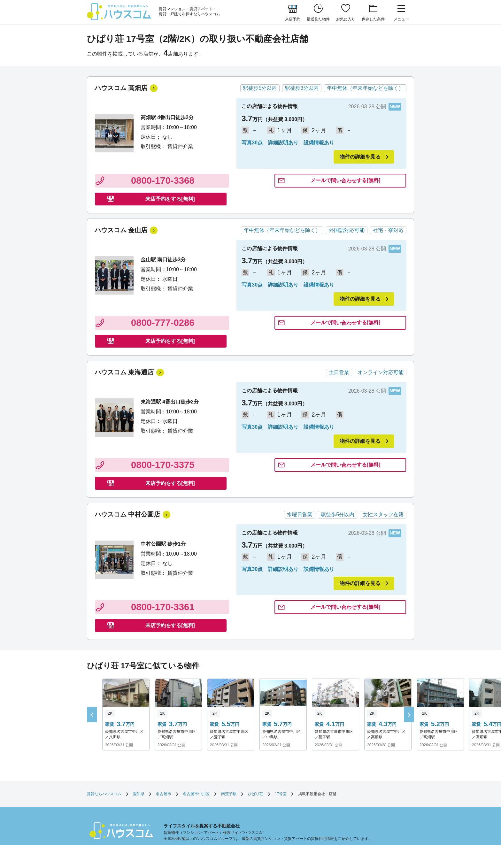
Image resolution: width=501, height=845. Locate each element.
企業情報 (202, 794)
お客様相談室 (382, 787)
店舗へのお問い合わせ (236, 787)
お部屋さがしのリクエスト (187, 787)
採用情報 (225, 794)
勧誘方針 (271, 787)
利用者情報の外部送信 (344, 787)
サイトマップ (175, 794)
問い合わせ (257, 181)
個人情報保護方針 (301, 787)
